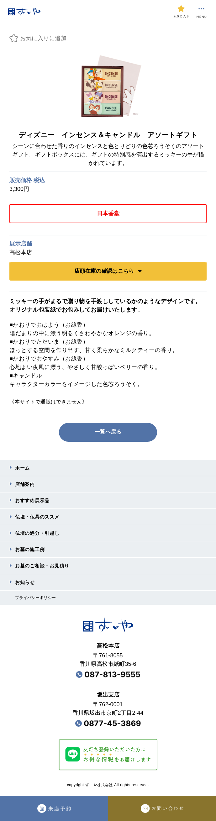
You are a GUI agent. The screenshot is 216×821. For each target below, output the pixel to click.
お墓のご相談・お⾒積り (44, 569)
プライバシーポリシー (37, 602)
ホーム (23, 468)
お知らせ (25, 586)
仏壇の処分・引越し (38, 536)
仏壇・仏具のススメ (38, 519)
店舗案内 (25, 485)
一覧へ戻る (108, 432)
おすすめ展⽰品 (33, 502)
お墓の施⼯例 (31, 552)
